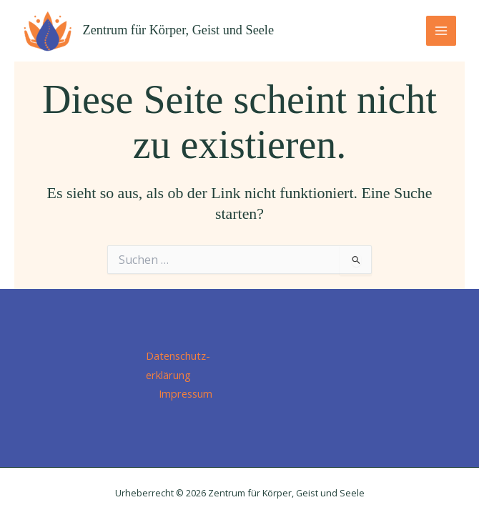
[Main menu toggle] (441, 31)
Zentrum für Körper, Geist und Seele (178, 30)
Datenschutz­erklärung (178, 364)
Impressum (185, 393)
